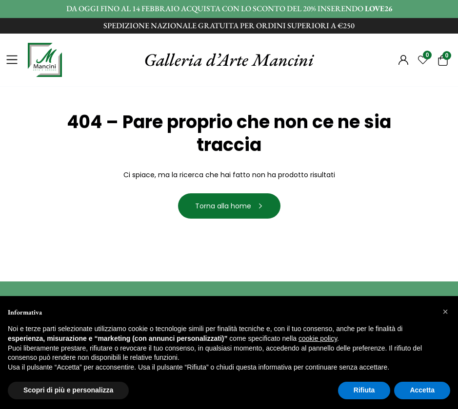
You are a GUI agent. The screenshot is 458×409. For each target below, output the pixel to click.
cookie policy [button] (318, 338)
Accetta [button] (422, 390)
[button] (445, 311)
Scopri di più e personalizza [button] (68, 390)
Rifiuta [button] (364, 390)
